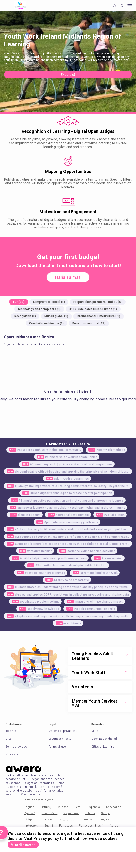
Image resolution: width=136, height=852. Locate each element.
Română (86, 819)
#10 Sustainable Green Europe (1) (93, 309)
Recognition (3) (25, 316)
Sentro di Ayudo (16, 746)
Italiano (90, 813)
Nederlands (113, 807)
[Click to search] (114, 6)
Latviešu (48, 819)
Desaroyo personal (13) (88, 323)
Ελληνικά (30, 819)
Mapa (95, 731)
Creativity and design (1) (46, 323)
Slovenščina (49, 813)
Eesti (78, 807)
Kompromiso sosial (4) (49, 302)
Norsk (114, 825)
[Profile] (122, 6)
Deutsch (62, 807)
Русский (29, 813)
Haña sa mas (68, 277)
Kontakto (12, 754)
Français (104, 819)
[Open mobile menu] (129, 6)
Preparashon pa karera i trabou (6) (97, 302)
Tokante (11, 731)
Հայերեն (67, 819)
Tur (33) (18, 302)
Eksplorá (68, 75)
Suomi (48, 825)
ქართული (31, 825)
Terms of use (57, 746)
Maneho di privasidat (63, 731)
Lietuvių (46, 807)
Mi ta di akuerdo (23, 845)
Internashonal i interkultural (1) (98, 316)
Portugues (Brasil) (91, 825)
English (29, 807)
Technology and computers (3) (39, 309)
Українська (71, 813)
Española (93, 807)
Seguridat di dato (60, 738)
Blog (9, 738)
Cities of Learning (103, 746)
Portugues (66, 825)
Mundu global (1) (56, 316)
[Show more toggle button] (126, 656)
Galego (105, 813)
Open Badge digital (104, 738)
